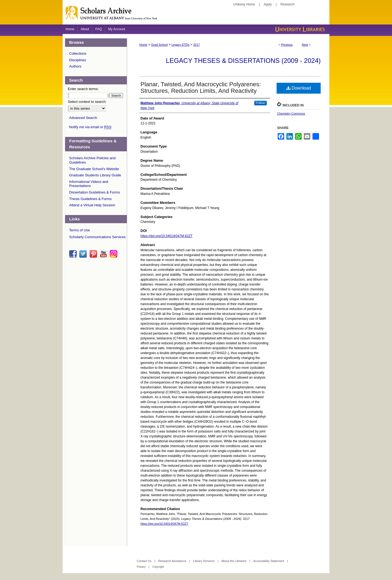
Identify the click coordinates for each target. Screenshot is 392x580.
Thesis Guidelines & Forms (90, 199)
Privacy (141, 566)
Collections (78, 53)
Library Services (204, 561)
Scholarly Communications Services (97, 237)
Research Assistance (172, 561)
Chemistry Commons (291, 113)
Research (287, 4)
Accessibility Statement (269, 561)
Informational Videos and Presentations (88, 184)
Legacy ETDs (180, 44)
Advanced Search (83, 118)
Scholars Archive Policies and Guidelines (92, 160)
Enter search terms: (83, 89)
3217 (196, 44)
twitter (83, 254)
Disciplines (77, 60)
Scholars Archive (196, 14)
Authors (75, 66)
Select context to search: (87, 102)
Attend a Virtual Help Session (92, 205)
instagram (114, 254)
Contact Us (144, 561)
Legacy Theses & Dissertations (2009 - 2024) (243, 60)
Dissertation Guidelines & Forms (94, 192)
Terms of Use (79, 230)
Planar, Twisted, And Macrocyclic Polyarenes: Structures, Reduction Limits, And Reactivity (200, 87)
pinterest (94, 254)
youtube (104, 254)
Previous (287, 44)
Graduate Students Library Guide (95, 175)
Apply (268, 4)
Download (298, 88)
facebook (73, 254)
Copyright (158, 566)
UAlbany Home (244, 4)
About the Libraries (234, 561)
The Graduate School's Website (94, 169)
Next (305, 44)
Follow (260, 103)
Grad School (159, 44)
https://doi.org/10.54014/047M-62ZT (166, 236)
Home (143, 44)
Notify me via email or (90, 127)
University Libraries (299, 29)
